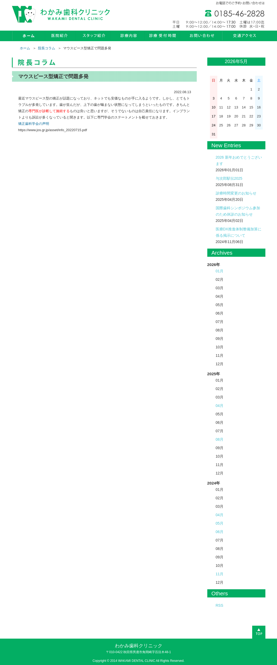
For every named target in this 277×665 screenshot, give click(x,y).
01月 (220, 271)
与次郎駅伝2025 (229, 178)
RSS (219, 605)
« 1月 (212, 62)
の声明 (44, 124)
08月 (220, 439)
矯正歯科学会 (28, 124)
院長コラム (46, 48)
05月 (220, 523)
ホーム (25, 48)
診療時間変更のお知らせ (236, 193)
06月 (220, 532)
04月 (220, 405)
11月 (220, 574)
